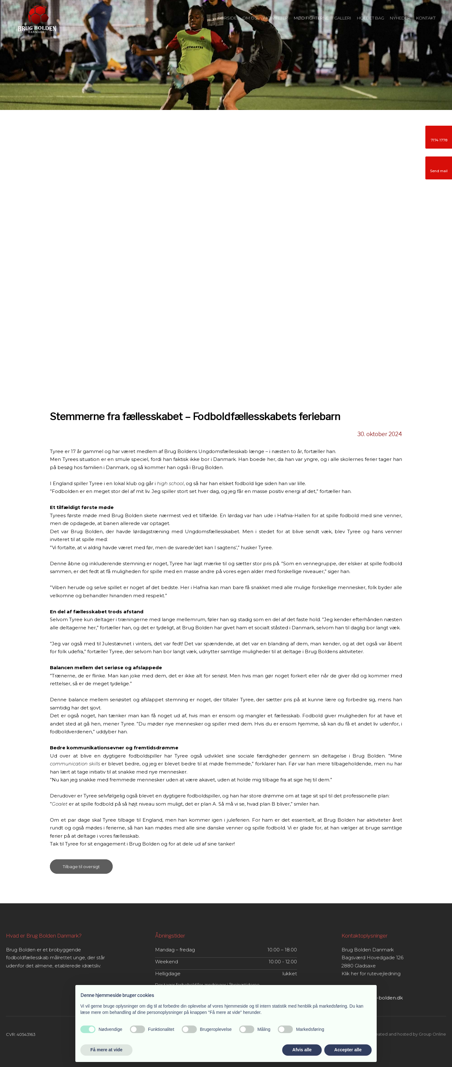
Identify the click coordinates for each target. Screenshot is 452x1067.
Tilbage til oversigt (81, 866)
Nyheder (400, 17)
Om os (249, 17)
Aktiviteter (275, 17)
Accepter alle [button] (348, 1049)
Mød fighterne (311, 17)
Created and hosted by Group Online (408, 1034)
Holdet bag (370, 17)
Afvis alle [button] (301, 1049)
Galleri (342, 17)
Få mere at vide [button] (106, 1049)
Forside (227, 17)
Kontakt (426, 17)
